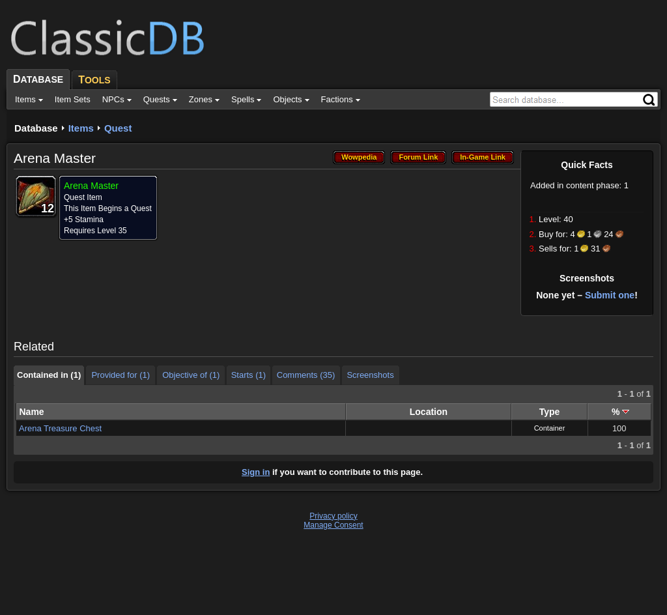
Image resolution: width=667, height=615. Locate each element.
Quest (118, 128)
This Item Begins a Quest (108, 208)
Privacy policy (333, 516)
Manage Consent (333, 525)
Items (81, 128)
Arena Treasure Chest (60, 428)
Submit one (609, 295)
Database (36, 128)
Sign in (256, 472)
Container (549, 428)
